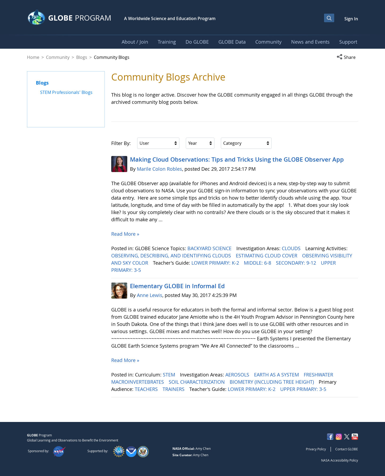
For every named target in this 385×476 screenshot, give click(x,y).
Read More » (125, 234)
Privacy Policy (316, 449)
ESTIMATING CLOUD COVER (267, 255)
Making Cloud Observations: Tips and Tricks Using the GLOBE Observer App (237, 159)
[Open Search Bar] (329, 18)
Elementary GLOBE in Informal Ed (177, 286)
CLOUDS (292, 248)
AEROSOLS (238, 374)
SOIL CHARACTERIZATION (197, 382)
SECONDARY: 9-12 (296, 263)
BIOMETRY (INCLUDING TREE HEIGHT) (272, 382)
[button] (347, 57)
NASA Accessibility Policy (339, 460)
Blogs (81, 57)
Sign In (351, 19)
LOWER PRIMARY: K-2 (215, 263)
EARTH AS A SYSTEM (277, 374)
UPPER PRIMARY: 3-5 (304, 389)
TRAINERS (174, 389)
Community (58, 57)
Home (33, 57)
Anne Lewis (149, 295)
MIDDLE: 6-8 (258, 263)
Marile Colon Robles (159, 169)
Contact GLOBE (346, 449)
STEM (169, 374)
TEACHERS (147, 389)
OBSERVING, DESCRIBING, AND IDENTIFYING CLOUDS (171, 255)
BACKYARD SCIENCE (210, 248)
